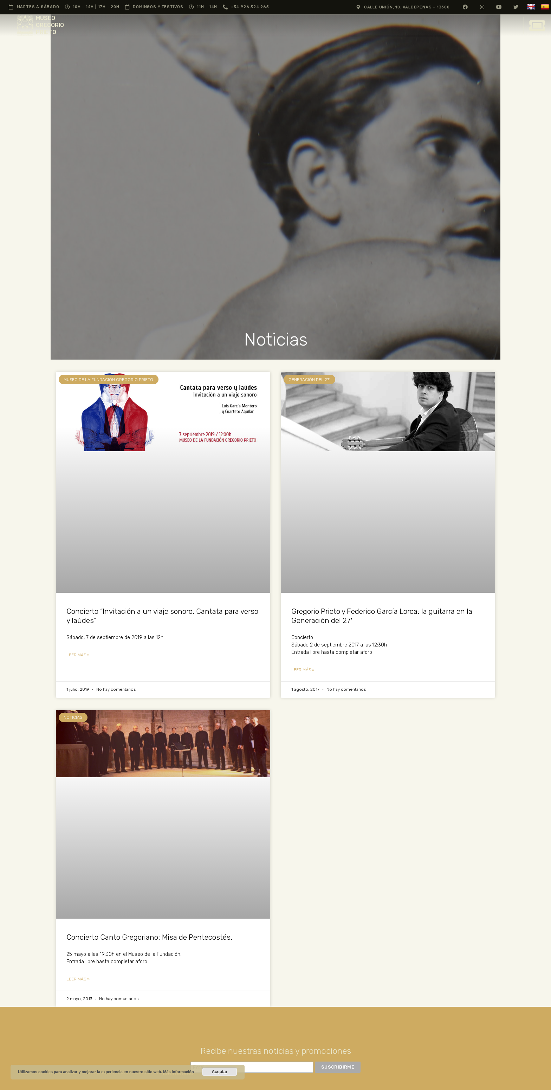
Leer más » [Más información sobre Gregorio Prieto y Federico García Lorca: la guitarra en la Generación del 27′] (303, 669)
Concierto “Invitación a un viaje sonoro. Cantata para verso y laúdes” (162, 616)
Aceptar (219, 1071)
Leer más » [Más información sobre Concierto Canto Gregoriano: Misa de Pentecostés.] (78, 979)
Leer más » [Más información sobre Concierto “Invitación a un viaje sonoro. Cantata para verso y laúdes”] (78, 654)
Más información (178, 1072)
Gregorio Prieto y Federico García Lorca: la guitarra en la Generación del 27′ (381, 616)
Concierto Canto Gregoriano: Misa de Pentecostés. (149, 937)
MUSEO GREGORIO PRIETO (50, 25)
